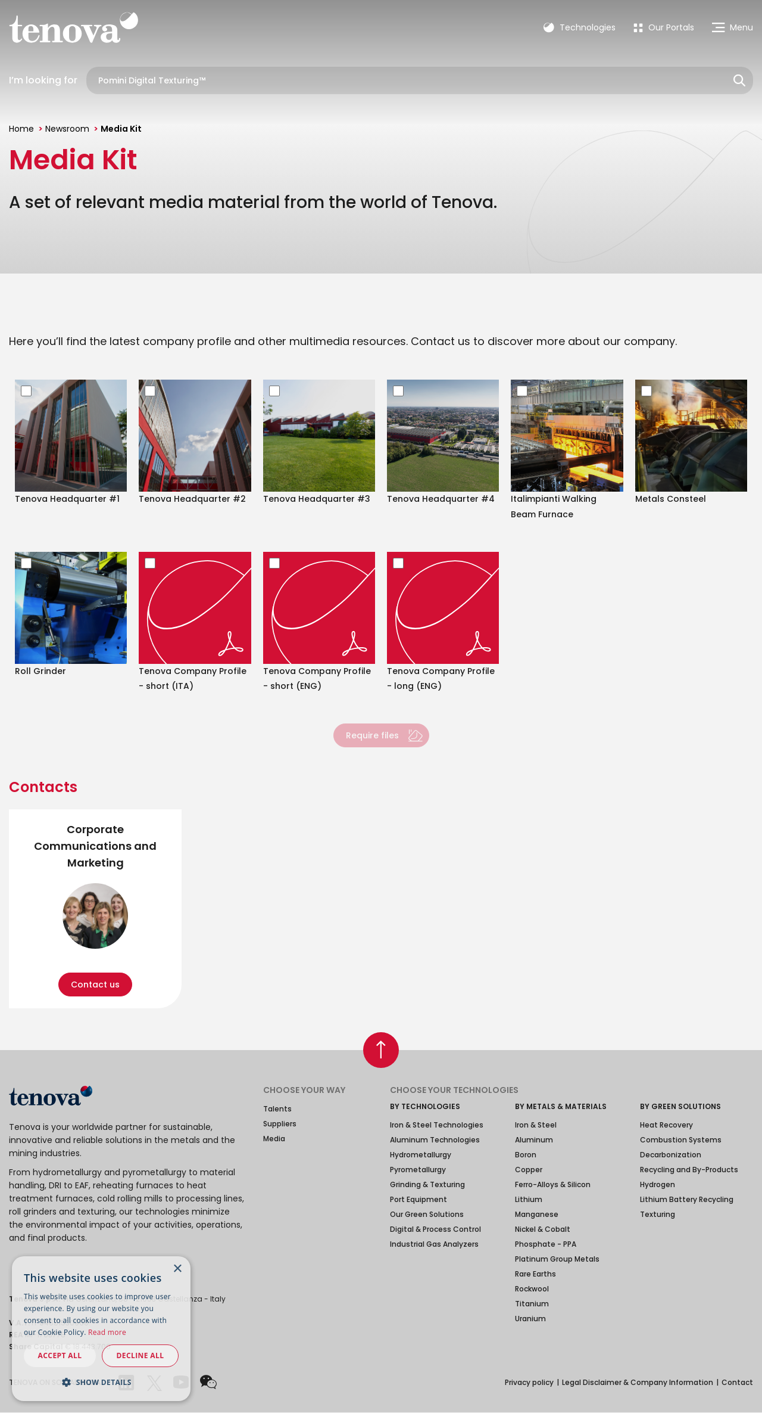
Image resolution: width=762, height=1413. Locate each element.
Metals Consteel (670, 499)
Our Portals (663, 27)
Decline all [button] (140, 1355)
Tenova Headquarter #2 (192, 499)
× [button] (177, 1269)
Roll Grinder (40, 671)
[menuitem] (663, 27)
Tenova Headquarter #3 (316, 499)
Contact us (95, 984)
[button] (101, 1382)
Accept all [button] (60, 1355)
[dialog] (101, 1328)
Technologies (580, 27)
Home (21, 129)
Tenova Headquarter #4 (441, 499)
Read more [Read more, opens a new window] (107, 1332)
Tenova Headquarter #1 (67, 499)
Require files (372, 735)
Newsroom (67, 129)
